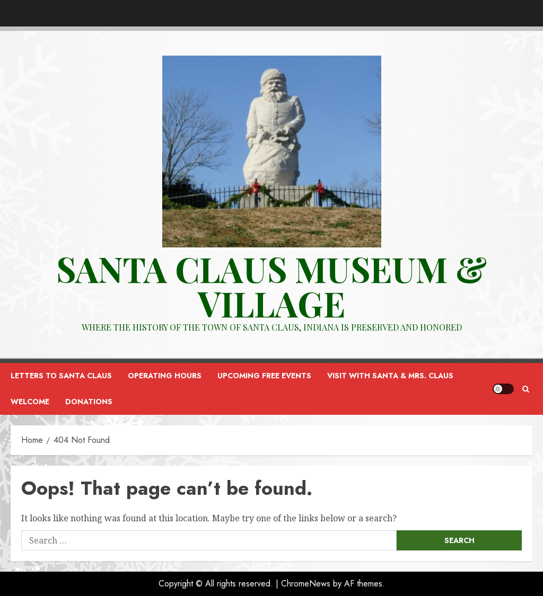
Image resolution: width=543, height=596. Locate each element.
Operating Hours (165, 375)
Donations (88, 401)
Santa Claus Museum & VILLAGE (271, 286)
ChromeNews (305, 583)
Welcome (30, 401)
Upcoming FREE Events (264, 375)
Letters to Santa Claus (61, 375)
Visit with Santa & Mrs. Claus (390, 375)
